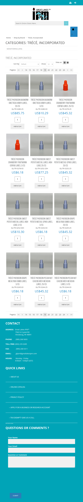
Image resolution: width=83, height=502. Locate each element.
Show (43, 64)
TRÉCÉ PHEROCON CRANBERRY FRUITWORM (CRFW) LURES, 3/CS (17, 162)
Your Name (41, 437)
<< (19, 70)
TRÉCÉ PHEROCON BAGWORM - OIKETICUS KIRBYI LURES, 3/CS (41, 103)
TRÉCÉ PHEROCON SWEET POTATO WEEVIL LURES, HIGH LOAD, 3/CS (17, 222)
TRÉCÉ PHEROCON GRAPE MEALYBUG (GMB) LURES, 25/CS (65, 222)
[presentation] (26, 474)
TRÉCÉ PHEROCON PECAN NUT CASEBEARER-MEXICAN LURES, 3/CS (65, 281)
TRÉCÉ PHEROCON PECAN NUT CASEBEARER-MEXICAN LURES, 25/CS (41, 281)
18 (41, 70)
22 (56, 70)
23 (60, 70)
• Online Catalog (17, 387)
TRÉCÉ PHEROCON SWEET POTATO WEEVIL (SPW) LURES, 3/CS (41, 222)
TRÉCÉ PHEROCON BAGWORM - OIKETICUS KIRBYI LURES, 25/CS (17, 103)
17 (37, 70)
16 (34, 70)
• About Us (14, 377)
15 (30, 70)
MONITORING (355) (14, 49)
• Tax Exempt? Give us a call (21, 418)
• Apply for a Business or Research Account (29, 408)
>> (71, 70)
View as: (59, 62)
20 (49, 70)
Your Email (41, 446)
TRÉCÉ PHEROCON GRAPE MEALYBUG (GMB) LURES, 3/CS (17, 281)
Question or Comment (41, 455)
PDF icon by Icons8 (9, 423)
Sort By (16, 64)
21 (53, 70)
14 (26, 70)
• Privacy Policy (16, 397)
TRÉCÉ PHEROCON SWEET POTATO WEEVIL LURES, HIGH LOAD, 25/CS (41, 162)
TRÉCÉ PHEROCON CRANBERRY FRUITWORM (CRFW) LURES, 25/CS (65, 103)
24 (64, 70)
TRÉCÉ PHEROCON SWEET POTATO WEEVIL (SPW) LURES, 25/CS (65, 162)
